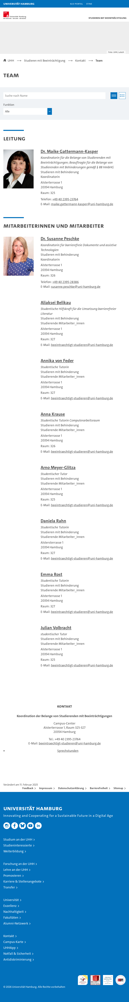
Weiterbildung (13, 851)
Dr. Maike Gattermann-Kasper (69, 151)
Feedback (27, 788)
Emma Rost (51, 574)
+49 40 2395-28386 (65, 282)
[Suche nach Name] (54, 95)
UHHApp (9, 948)
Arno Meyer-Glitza (58, 467)
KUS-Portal (76, 3)
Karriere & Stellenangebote (22, 881)
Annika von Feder (57, 360)
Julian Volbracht (56, 628)
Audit (93, 977)
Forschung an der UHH (18, 864)
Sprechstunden (67, 751)
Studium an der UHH (17, 839)
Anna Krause (53, 414)
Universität (11, 900)
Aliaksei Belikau (56, 302)
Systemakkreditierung (121, 977)
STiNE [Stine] (89, 3)
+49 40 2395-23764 (65, 199)
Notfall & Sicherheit (17, 953)
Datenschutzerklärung (71, 788)
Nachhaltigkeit (13, 912)
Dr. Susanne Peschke (60, 238)
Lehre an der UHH (15, 870)
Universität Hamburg (18, 4)
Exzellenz (10, 906)
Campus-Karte (13, 942)
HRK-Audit (106, 978)
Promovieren (12, 875)
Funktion (8, 105)
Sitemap (118, 788)
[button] (116, 4)
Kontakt (8, 936)
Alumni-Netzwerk (15, 923)
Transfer (9, 887)
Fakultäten (10, 917)
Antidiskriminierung (17, 959)
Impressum (45, 788)
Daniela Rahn (53, 521)
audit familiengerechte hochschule (83, 980)
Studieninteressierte (17, 845)
